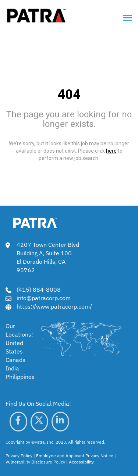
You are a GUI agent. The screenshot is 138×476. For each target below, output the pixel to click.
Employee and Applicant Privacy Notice (74, 455)
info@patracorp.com (44, 298)
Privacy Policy (19, 455)
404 (69, 94)
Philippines (20, 376)
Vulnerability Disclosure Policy (35, 462)
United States (14, 347)
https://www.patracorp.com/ (54, 306)
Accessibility (81, 462)
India (12, 368)
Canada (16, 359)
